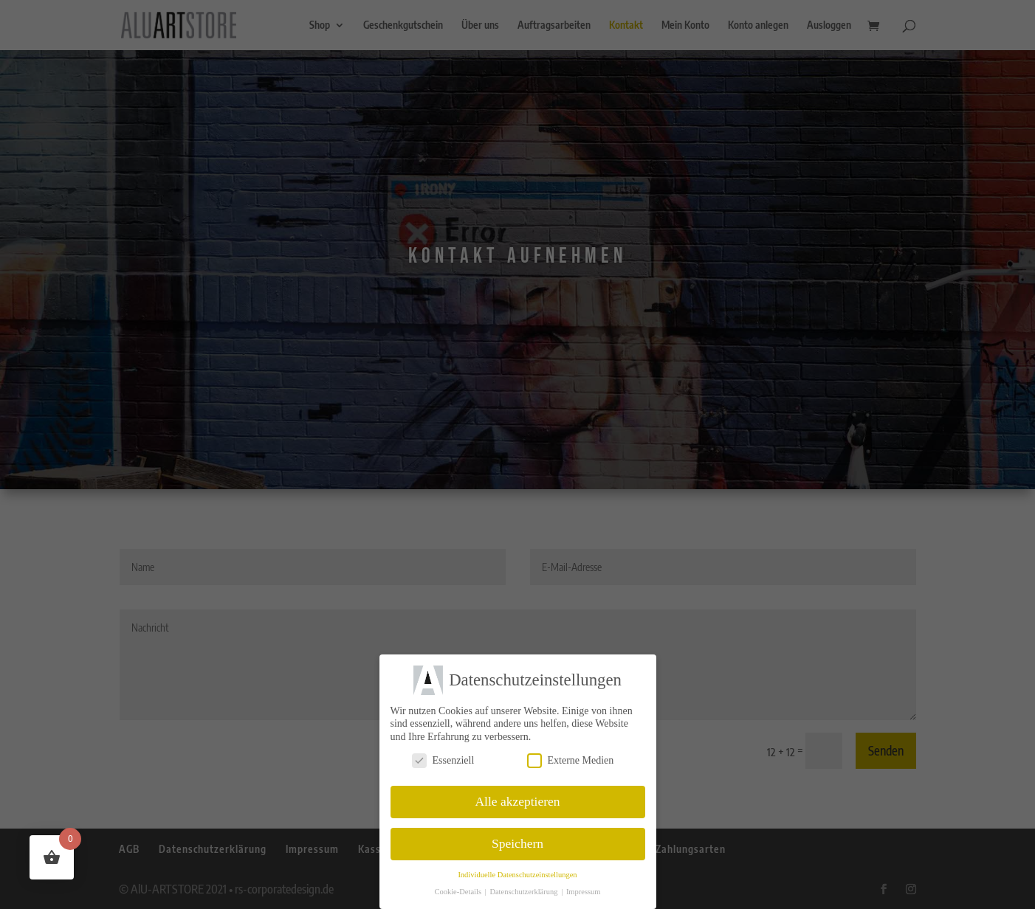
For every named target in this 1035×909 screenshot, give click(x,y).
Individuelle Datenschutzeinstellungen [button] (517, 875)
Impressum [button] (583, 892)
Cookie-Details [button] (458, 892)
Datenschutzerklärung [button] (524, 892)
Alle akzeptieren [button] (517, 801)
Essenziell (443, 760)
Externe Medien (570, 760)
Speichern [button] (517, 843)
